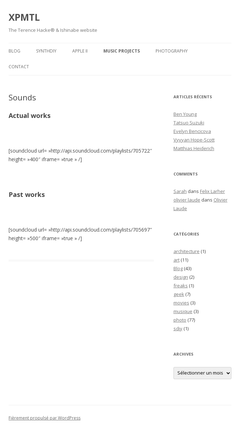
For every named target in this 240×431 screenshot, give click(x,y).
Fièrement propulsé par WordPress (44, 418)
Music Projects (121, 51)
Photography (172, 51)
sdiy (177, 328)
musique (182, 311)
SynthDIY (46, 51)
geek (178, 294)
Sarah (180, 191)
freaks (180, 285)
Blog (14, 51)
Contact (19, 67)
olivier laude (186, 200)
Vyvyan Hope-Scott (194, 140)
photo (179, 320)
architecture (186, 251)
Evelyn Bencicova (192, 131)
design (180, 277)
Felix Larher (212, 191)
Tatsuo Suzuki (188, 122)
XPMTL (24, 17)
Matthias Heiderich (193, 148)
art (176, 260)
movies (181, 302)
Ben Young (185, 114)
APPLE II (80, 51)
